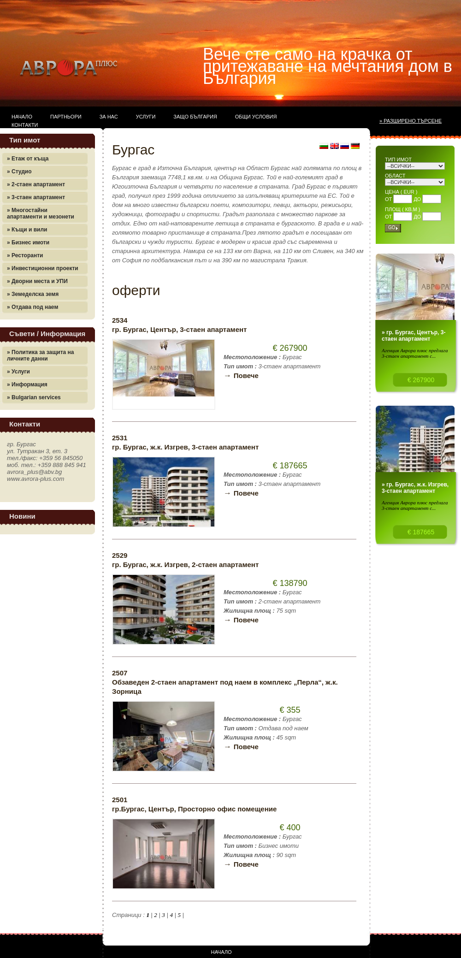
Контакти (25, 125)
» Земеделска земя (33, 294)
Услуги (146, 116)
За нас (109, 116)
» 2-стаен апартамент (36, 184)
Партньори (66, 116)
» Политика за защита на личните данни (40, 355)
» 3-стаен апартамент (36, 197)
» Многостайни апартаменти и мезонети (40, 213)
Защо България (195, 116)
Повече (241, 375)
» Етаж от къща (27, 158)
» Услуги (18, 371)
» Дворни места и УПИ (37, 281)
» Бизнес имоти (28, 242)
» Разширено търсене (410, 121)
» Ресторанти (25, 255)
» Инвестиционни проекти (42, 268)
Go (392, 227)
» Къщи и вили (27, 229)
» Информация (27, 384)
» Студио (19, 171)
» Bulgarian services (34, 397)
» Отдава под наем (32, 307)
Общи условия (256, 116)
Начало (22, 116)
